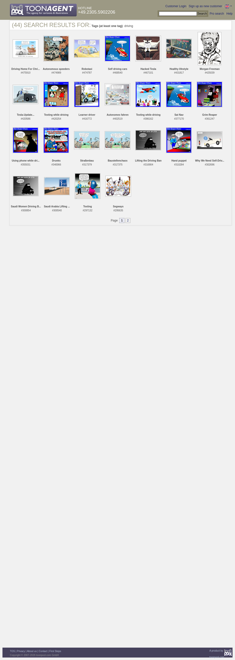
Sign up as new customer (205, 6)
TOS (12, 651)
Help (229, 13)
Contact (43, 651)
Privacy (21, 651)
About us (32, 651)
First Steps (55, 651)
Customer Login (176, 6)
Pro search (217, 13)
